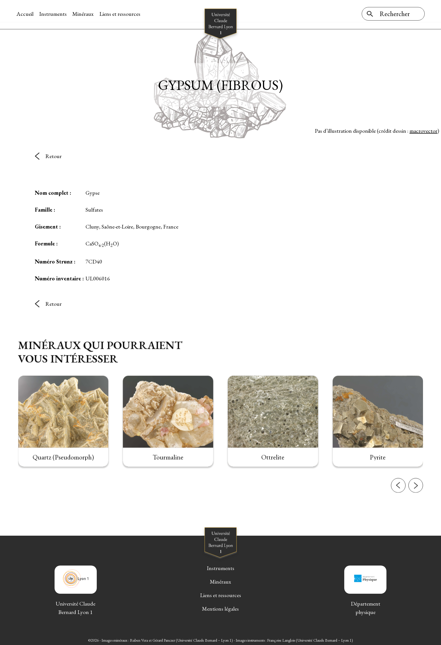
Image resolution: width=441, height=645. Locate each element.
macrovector (423, 129)
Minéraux (84, 13)
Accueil (26, 13)
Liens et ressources (121, 13)
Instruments (54, 13)
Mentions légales (220, 607)
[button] (398, 509)
